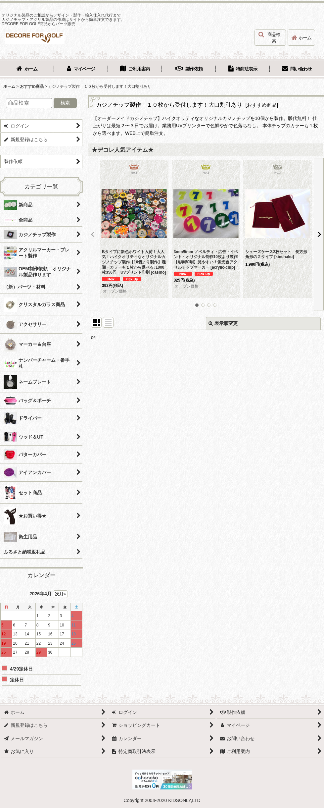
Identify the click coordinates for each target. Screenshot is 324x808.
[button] (270, 37)
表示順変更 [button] (223, 323)
